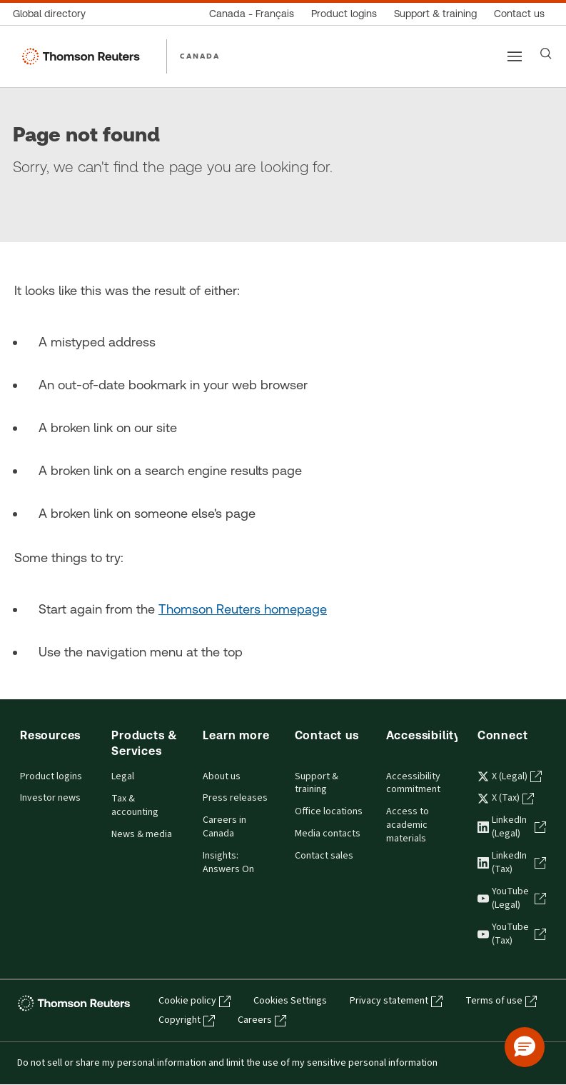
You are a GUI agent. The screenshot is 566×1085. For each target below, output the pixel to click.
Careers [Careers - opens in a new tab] (262, 1020)
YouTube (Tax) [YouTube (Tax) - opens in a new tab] (511, 934)
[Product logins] (344, 14)
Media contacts (327, 833)
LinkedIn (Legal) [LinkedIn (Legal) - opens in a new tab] (511, 827)
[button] (525, 1047)
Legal (122, 776)
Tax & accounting (134, 805)
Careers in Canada (224, 827)
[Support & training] (435, 14)
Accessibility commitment (413, 783)
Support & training (316, 783)
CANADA (200, 56)
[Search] (546, 53)
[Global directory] (53, 14)
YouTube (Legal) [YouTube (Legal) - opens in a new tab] (511, 898)
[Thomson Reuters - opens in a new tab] (76, 1002)
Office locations (329, 811)
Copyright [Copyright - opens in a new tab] (186, 1020)
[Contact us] (519, 14)
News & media (141, 834)
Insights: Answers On (228, 862)
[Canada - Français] (252, 14)
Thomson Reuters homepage (242, 608)
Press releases (235, 797)
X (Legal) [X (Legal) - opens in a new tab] (509, 776)
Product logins (51, 776)
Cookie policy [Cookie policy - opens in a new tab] (194, 1000)
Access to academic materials (407, 825)
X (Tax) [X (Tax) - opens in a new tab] (505, 797)
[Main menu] (514, 56)
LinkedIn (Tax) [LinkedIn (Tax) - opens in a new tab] (511, 862)
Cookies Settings (290, 1000)
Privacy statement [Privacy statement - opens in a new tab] (396, 1000)
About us (222, 776)
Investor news (50, 797)
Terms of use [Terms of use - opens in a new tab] (501, 1000)
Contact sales (324, 855)
